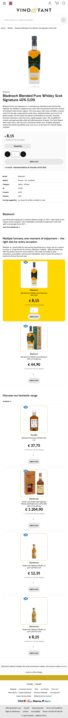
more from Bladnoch (11, 227)
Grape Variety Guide (23, 696)
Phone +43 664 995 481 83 (52, 711)
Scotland (31, 180)
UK (26, 180)
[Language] (10, 3)
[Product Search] (63, 3)
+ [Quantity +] (23, 154)
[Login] (50, 3)
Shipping (13, 689)
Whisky (10, 28)
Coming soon (55, 693)
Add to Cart (34, 162)
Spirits (3, 28)
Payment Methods (40, 693)
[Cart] (57, 3)
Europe (20, 180)
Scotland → (7, 401)
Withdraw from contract (43, 696)
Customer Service (25, 689)
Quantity (18, 146)
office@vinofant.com (13, 708)
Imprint (26, 708)
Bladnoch (6, 92)
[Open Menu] (4, 3)
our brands (45, 689)
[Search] (63, 20)
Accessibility (35, 711)
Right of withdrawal (13, 711)
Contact (25, 711)
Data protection (38, 708)
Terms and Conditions (54, 708)
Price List (54, 689)
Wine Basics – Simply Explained (19, 693)
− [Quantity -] (7, 154)
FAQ (36, 689)
